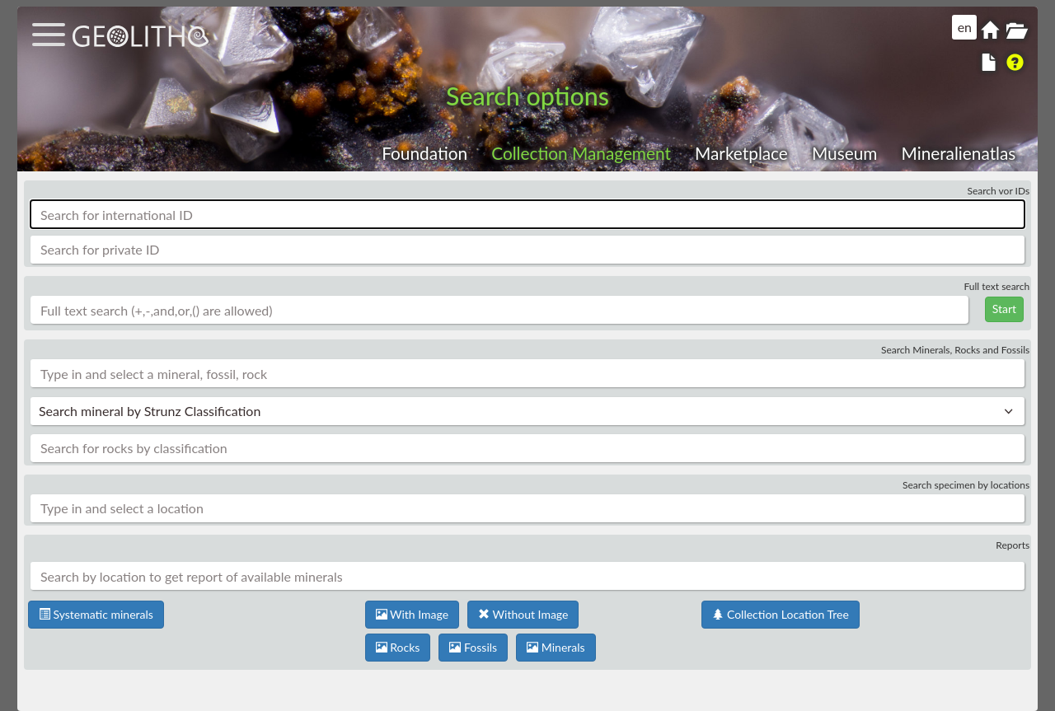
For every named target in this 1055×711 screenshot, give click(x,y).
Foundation (424, 153)
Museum (844, 153)
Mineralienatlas (958, 153)
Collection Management (581, 153)
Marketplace (741, 153)
